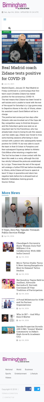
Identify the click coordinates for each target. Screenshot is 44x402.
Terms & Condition (10, 393)
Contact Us (9, 397)
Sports (8, 374)
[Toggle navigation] (5, 19)
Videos (8, 378)
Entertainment (21, 374)
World (18, 369)
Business (29, 369)
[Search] (24, 24)
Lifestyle (34, 374)
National (9, 369)
